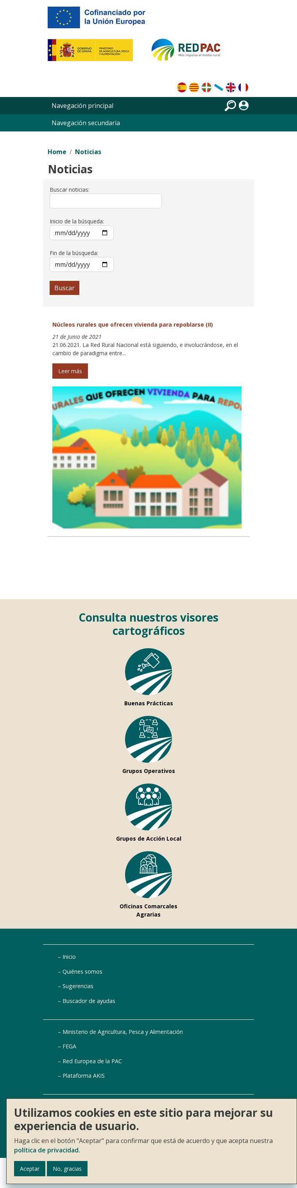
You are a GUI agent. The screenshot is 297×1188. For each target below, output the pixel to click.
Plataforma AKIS (84, 1075)
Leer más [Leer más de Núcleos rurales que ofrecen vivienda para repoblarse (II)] (70, 371)
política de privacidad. (47, 1150)
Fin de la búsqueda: (74, 253)
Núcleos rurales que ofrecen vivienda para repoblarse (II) (132, 324)
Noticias (88, 151)
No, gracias (67, 1168)
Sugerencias (78, 986)
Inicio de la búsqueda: (77, 221)
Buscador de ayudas (89, 1001)
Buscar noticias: (69, 189)
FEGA (69, 1046)
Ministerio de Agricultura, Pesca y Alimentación (123, 1031)
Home (57, 151)
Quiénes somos (82, 971)
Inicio (69, 956)
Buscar (64, 288)
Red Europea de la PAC (92, 1061)
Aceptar (29, 1168)
